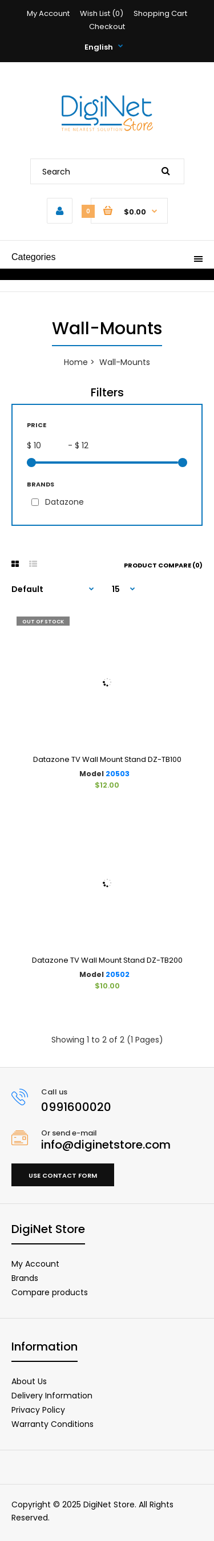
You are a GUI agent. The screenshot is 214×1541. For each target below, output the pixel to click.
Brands (24, 1278)
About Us (29, 1381)
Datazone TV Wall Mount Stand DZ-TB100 (107, 759)
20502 (118, 974)
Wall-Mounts (124, 362)
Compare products (49, 1292)
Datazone (64, 502)
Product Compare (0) (163, 565)
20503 (118, 773)
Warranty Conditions (52, 1424)
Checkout (107, 26)
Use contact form (63, 1175)
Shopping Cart (160, 13)
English (98, 47)
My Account (48, 13)
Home (76, 362)
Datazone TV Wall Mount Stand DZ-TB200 (107, 960)
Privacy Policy (38, 1410)
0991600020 (76, 1107)
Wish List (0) (101, 13)
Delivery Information (51, 1395)
